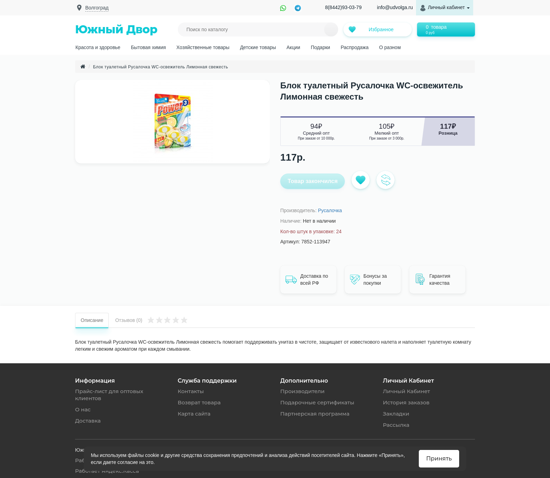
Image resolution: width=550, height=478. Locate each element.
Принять (439, 458)
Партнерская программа (314, 413)
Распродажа (355, 47)
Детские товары (258, 47)
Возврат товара (199, 402)
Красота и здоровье (97, 47)
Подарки (320, 47)
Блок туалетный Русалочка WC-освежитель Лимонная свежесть (160, 67)
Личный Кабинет (406, 391)
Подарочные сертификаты (317, 402)
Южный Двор (116, 29)
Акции (293, 47)
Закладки (396, 413)
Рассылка (396, 425)
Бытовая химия (148, 47)
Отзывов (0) (151, 319)
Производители (302, 391)
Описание (92, 320)
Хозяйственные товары (202, 47)
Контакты (191, 391)
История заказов (406, 402)
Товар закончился (312, 181)
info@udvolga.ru (395, 7)
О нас (82, 409)
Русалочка (330, 210)
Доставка (88, 420)
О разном (390, 47)
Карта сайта (194, 413)
